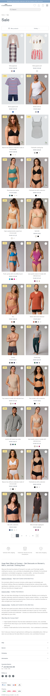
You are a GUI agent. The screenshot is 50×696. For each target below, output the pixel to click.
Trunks (13, 357)
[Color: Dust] (37, 281)
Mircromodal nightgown (37, 524)
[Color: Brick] (33, 322)
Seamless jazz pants (13, 190)
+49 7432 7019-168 (9, 667)
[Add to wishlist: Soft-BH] (46, 201)
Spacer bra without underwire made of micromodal (13, 148)
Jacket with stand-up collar (13, 439)
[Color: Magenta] (34, 281)
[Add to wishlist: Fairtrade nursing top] (46, 117)
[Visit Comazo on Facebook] (3, 676)
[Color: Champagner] (38, 195)
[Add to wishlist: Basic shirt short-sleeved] (46, 286)
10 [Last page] (32, 535)
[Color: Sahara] (14, 195)
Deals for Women (7, 578)
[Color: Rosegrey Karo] (11, 71)
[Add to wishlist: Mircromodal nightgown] (46, 494)
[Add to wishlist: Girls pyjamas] (22, 35)
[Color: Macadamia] (39, 281)
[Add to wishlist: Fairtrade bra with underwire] (46, 160)
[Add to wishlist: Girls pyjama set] (46, 35)
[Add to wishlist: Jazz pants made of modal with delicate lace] (46, 243)
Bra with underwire (13, 524)
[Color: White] (15, 154)
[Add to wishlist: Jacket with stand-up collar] (22, 409)
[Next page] (37, 535)
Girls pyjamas (13, 65)
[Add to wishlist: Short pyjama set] (22, 76)
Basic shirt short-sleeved (37, 316)
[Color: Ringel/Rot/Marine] (13, 112)
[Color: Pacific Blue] (9, 279)
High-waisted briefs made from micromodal (13, 232)
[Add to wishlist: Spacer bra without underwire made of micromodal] (22, 117)
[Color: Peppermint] (9, 195)
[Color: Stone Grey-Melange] (39, 362)
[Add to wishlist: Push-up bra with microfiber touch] (22, 243)
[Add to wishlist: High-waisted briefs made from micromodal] (22, 201)
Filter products (13, 28)
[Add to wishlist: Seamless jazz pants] (22, 160)
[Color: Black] (10, 154)
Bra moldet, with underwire (37, 398)
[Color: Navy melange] (37, 362)
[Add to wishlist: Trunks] (22, 327)
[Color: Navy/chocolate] (14, 362)
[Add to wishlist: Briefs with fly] (46, 76)
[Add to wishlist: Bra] (22, 286)
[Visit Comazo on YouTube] (10, 676)
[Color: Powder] (13, 154)
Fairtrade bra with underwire (37, 190)
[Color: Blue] (12, 530)
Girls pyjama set (37, 65)
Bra (13, 316)
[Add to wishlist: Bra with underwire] (22, 494)
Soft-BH (37, 231)
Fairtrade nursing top (37, 147)
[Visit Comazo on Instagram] (6, 676)
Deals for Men (6, 591)
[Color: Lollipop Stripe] (37, 71)
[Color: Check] (14, 71)
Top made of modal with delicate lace (13, 398)
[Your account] (39, 5)
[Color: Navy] (9, 530)
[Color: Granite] (9, 362)
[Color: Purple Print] (38, 530)
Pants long (37, 357)
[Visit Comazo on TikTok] (13, 676)
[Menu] (47, 5)
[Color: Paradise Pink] (14, 279)
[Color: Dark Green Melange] (34, 362)
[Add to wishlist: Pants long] (46, 327)
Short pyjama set (13, 106)
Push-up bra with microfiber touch (13, 274)
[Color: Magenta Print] (36, 530)
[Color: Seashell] (36, 236)
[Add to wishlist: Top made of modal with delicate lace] (22, 368)
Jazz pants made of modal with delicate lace (37, 275)
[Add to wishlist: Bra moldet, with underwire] (46, 368)
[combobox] (26, 9)
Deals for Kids (6, 605)
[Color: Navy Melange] (38, 112)
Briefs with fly (37, 106)
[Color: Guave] (11, 322)
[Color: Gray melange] (36, 112)
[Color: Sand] (39, 403)
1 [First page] (17, 535)
